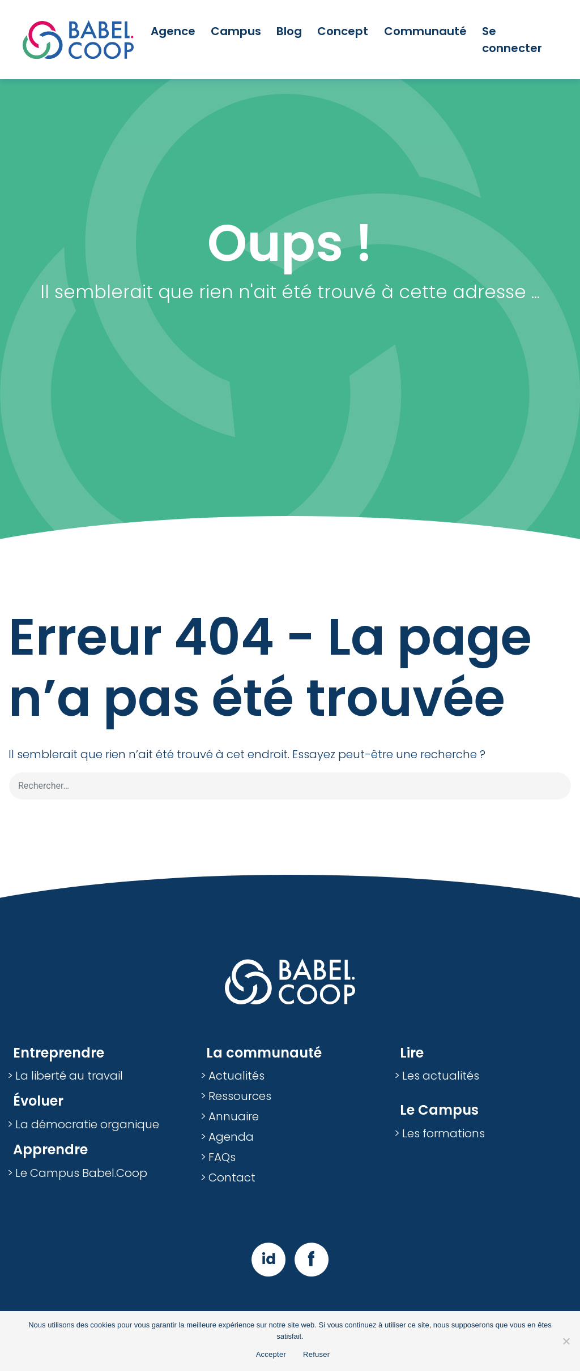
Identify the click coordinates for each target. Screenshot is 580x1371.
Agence (173, 31)
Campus (236, 31)
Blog (289, 31)
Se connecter (512, 39)
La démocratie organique (87, 1124)
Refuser (316, 1354)
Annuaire (233, 1116)
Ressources (239, 1096)
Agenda (231, 1137)
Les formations (443, 1133)
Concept (342, 31)
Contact (231, 1177)
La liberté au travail (69, 1076)
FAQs (222, 1157)
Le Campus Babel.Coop (81, 1173)
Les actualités (440, 1076)
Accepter (271, 1354)
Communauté (425, 31)
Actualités (236, 1076)
